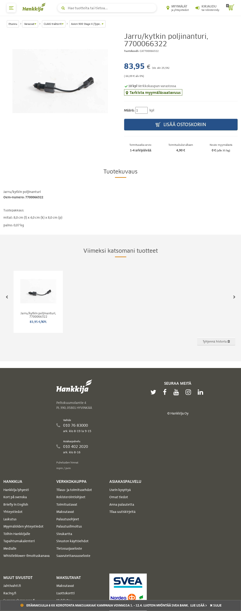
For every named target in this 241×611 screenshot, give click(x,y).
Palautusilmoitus (69, 526)
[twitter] (154, 392)
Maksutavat (65, 511)
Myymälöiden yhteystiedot (23, 526)
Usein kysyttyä (120, 490)
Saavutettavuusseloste (73, 555)
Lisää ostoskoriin (181, 124)
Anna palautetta (121, 504)
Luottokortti (65, 593)
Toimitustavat (66, 504)
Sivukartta (64, 534)
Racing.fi (9, 593)
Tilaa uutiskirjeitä (122, 511)
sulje (216, 605)
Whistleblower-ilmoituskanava (26, 555)
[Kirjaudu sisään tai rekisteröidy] (207, 7)
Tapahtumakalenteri (19, 541)
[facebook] (166, 392)
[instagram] (189, 392)
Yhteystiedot (13, 511)
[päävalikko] (11, 7)
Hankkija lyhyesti (16, 490)
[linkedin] (201, 392)
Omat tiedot (118, 497)
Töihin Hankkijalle (16, 534)
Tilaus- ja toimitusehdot (74, 490)
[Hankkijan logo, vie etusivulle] (35, 7)
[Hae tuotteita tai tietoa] (106, 8)
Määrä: (129, 110)
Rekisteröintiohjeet (70, 497)
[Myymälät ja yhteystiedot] (178, 7)
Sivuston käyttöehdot (72, 541)
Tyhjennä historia (216, 341)
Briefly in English (15, 504)
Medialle (9, 548)
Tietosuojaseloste (69, 548)
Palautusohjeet (67, 519)
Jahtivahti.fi (12, 585)
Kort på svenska (15, 497)
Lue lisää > (198, 605)
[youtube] (177, 392)
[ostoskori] (230, 7)
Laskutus (9, 519)
